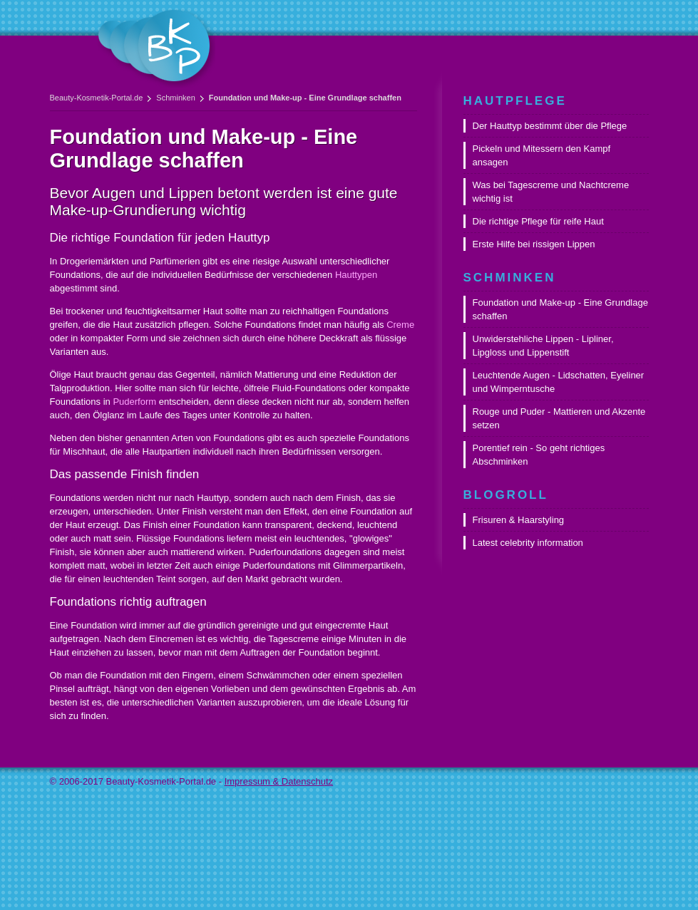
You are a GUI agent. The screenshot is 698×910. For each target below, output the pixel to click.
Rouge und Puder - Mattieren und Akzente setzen (559, 418)
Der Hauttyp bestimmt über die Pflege (550, 125)
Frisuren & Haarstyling (519, 520)
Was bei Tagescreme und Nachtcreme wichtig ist (551, 192)
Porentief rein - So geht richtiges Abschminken (539, 455)
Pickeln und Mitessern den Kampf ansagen (542, 155)
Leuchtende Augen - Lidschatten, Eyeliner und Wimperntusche (559, 382)
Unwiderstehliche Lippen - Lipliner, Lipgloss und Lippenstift (543, 346)
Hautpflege (515, 101)
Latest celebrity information (528, 542)
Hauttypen (356, 274)
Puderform (134, 401)
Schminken (175, 97)
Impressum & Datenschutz (279, 781)
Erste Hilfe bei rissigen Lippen (534, 244)
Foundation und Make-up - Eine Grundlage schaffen (560, 309)
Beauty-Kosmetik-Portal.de (96, 97)
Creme (400, 324)
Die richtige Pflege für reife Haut (538, 221)
